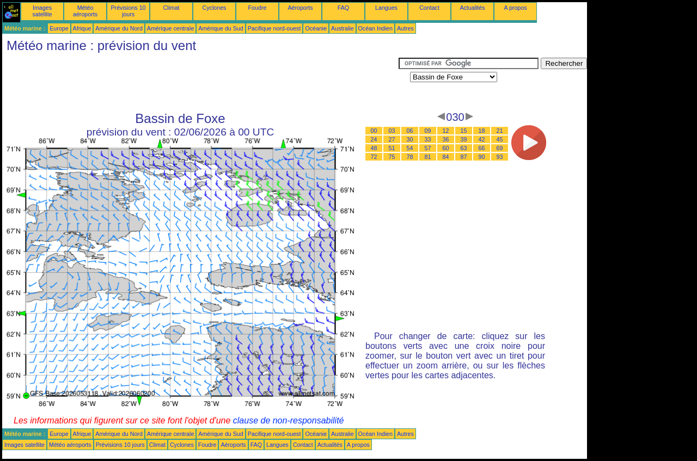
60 (446, 148)
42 (482, 139)
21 (500, 130)
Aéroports (300, 7)
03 (392, 130)
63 (464, 148)
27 (392, 139)
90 (482, 156)
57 (428, 148)
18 (482, 130)
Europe (59, 28)
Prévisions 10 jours (128, 10)
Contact (429, 7)
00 (374, 130)
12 (446, 130)
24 (374, 139)
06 (410, 130)
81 (428, 156)
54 (410, 148)
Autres (405, 28)
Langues (386, 7)
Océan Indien (375, 28)
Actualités (472, 7)
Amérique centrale (170, 28)
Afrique (82, 28)
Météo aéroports (85, 10)
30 (410, 139)
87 (464, 156)
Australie (342, 28)
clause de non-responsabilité (288, 420)
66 (482, 148)
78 (410, 156)
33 (428, 139)
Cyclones (215, 7)
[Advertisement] (200, 82)
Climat (171, 7)
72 (374, 156)
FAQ (343, 7)
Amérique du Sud (220, 28)
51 (392, 148)
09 (428, 130)
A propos (515, 7)
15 (464, 130)
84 (446, 156)
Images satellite (42, 10)
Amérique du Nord (118, 28)
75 (392, 156)
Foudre (257, 7)
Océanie (316, 28)
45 (500, 139)
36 (446, 139)
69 (500, 148)
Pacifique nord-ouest (274, 28)
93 (500, 156)
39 (464, 139)
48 (374, 148)
